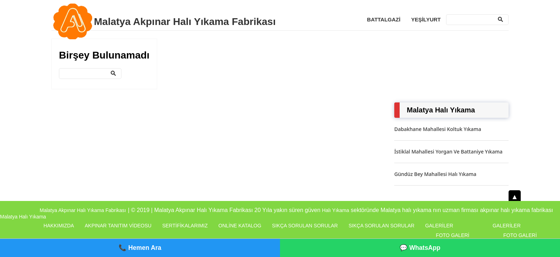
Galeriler (439, 225)
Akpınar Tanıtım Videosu (118, 225)
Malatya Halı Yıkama (23, 217)
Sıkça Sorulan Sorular (305, 225)
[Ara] (477, 19)
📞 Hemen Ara (140, 247)
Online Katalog (240, 225)
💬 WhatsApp (420, 247)
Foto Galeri (452, 235)
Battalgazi (384, 19)
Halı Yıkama (335, 210)
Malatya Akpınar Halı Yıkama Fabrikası (185, 21)
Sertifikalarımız (185, 225)
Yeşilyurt (426, 19)
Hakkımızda (59, 225)
